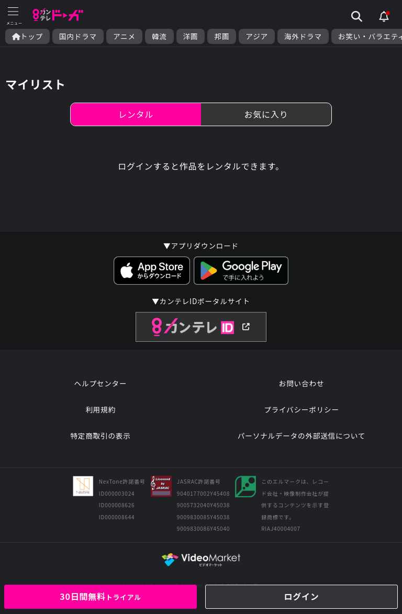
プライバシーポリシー (301, 409)
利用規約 (100, 409)
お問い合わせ (301, 383)
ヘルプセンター (100, 383)
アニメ (124, 36)
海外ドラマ (303, 36)
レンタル (135, 114)
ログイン (301, 596)
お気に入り (266, 114)
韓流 (159, 36)
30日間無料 (100, 596)
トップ (27, 36)
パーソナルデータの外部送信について (301, 435)
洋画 (190, 36)
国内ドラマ (78, 36)
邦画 (221, 36)
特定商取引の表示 (100, 435)
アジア (256, 36)
